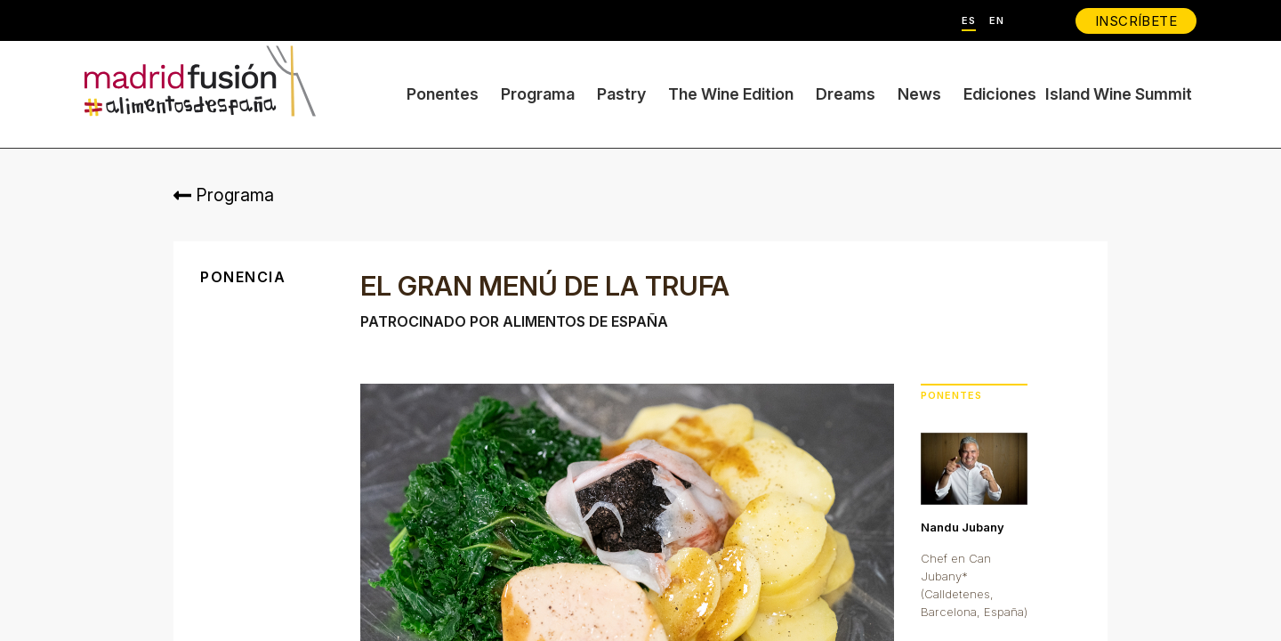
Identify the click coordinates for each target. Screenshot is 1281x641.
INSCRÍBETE (1136, 20)
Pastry (621, 94)
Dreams (845, 94)
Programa (538, 94)
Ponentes (443, 94)
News (919, 94)
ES (969, 21)
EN (996, 21)
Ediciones (999, 94)
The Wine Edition (731, 94)
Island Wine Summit (1118, 94)
